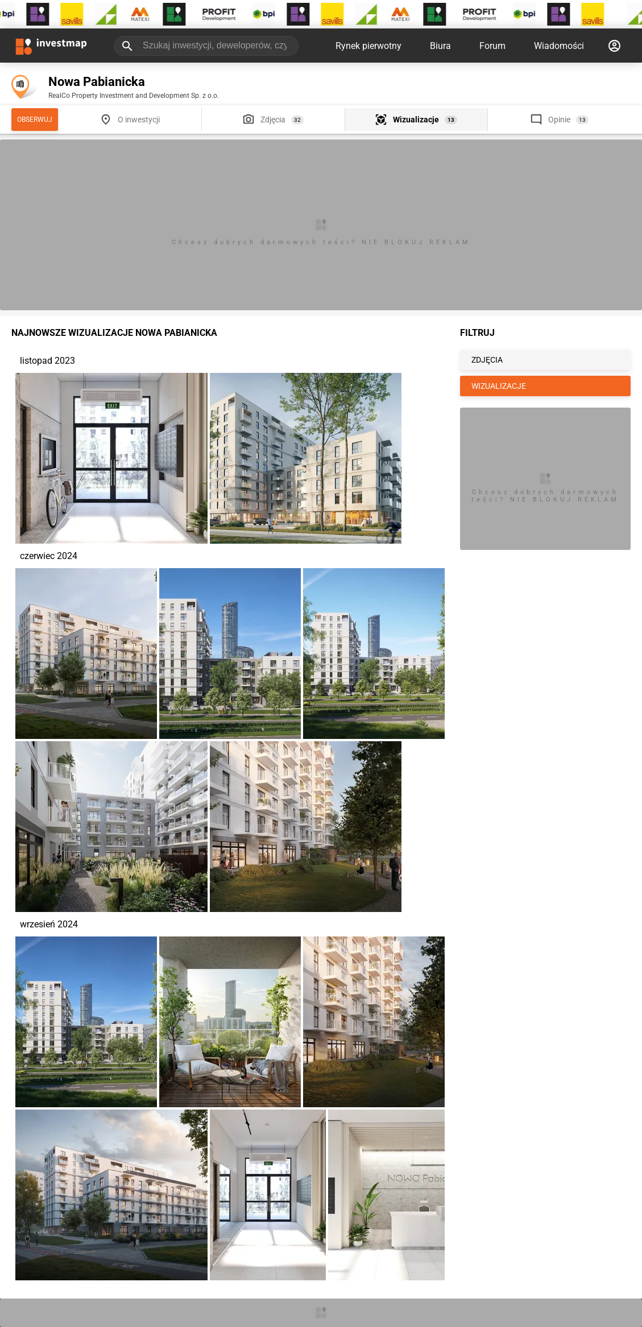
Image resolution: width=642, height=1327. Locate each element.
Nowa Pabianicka (96, 82)
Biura (440, 45)
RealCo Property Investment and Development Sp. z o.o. (133, 96)
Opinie (559, 119)
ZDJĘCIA (487, 359)
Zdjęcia (272, 119)
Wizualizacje (416, 119)
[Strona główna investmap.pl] (51, 45)
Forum (492, 45)
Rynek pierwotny (368, 45)
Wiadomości (559, 45)
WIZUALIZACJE (498, 386)
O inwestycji (139, 119)
